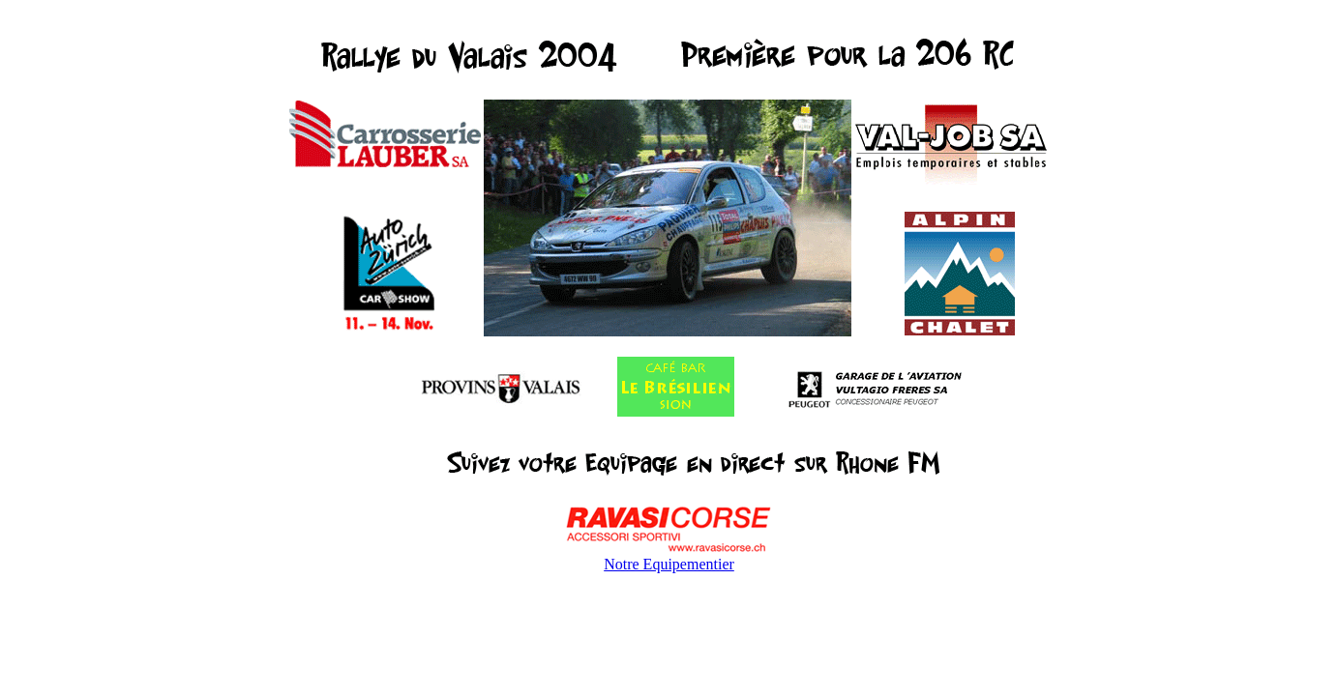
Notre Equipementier (669, 564)
